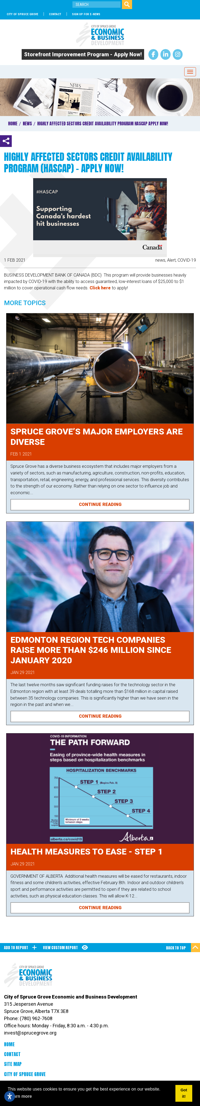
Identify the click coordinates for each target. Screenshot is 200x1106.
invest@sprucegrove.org (30, 1033)
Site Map (13, 1064)
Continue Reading (100, 504)
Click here (100, 287)
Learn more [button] (20, 1096)
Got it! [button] (183, 1093)
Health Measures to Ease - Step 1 (86, 852)
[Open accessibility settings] (9, 1096)
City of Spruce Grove (22, 14)
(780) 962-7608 (36, 1018)
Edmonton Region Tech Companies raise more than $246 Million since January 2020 (90, 650)
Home (9, 1044)
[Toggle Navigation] (190, 71)
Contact (55, 14)
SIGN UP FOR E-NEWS (86, 14)
